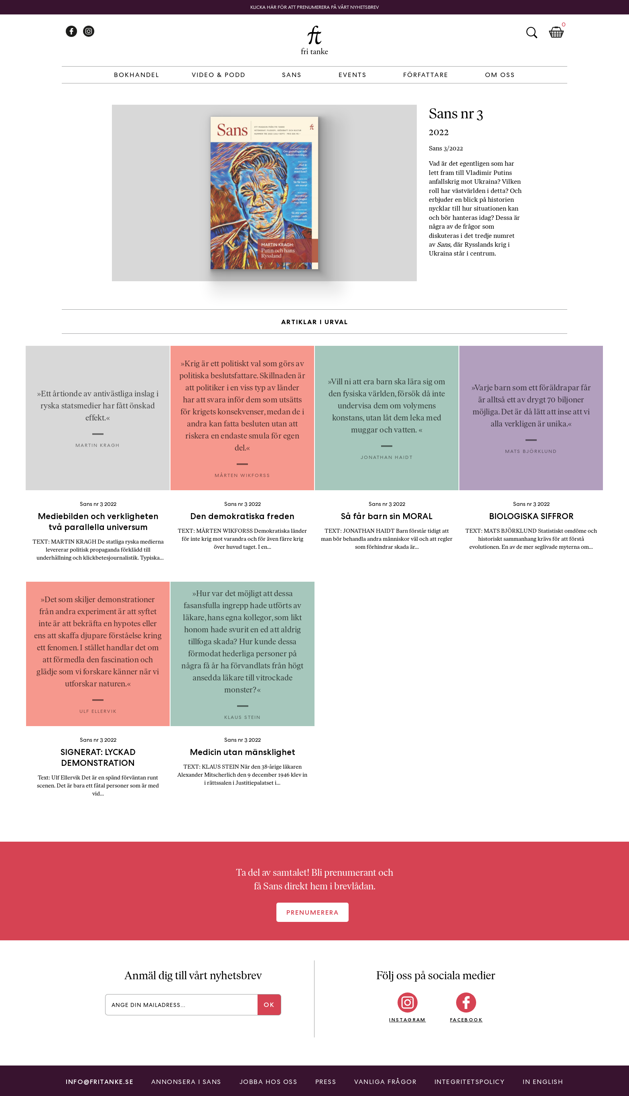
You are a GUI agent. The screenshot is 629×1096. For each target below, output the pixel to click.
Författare (425, 75)
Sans (292, 75)
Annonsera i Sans (186, 1082)
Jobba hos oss (268, 1082)
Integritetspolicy (469, 1082)
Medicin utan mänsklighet (242, 752)
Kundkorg (556, 32)
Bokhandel (136, 75)
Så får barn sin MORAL (386, 516)
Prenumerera (312, 912)
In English (543, 1082)
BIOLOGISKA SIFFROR (531, 516)
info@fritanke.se (99, 1082)
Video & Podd (219, 75)
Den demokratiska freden (242, 516)
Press (326, 1082)
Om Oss (500, 75)
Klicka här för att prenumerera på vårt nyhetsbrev (314, 7)
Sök (531, 32)
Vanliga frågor (385, 1082)
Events (353, 75)
